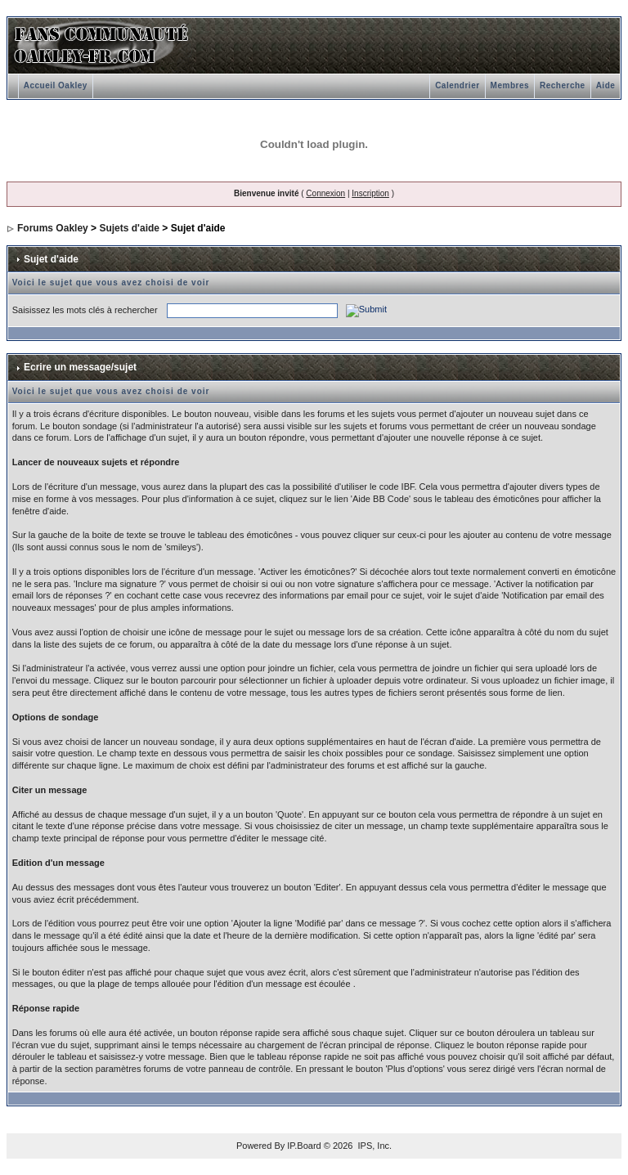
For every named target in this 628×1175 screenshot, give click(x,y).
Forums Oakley (52, 228)
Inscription (370, 193)
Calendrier (457, 85)
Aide (606, 85)
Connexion (325, 193)
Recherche (562, 85)
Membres (510, 85)
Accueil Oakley (55, 85)
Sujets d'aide (129, 228)
